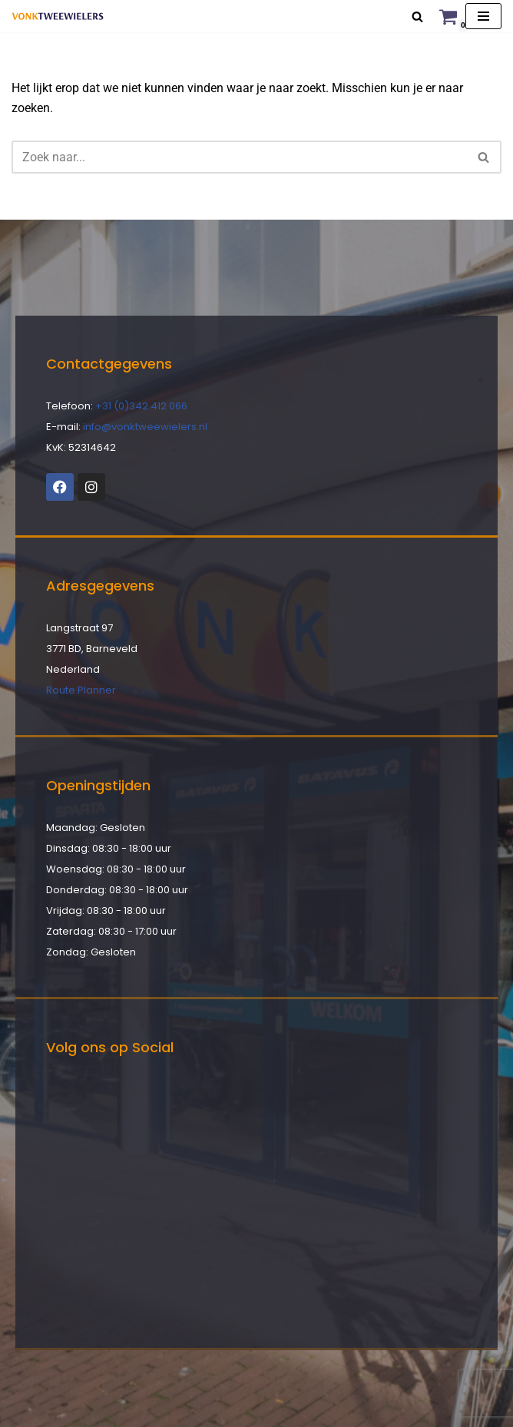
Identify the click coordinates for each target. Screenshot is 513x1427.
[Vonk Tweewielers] (58, 16)
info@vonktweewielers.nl (145, 426)
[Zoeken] (417, 16)
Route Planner (81, 690)
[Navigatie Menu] (483, 16)
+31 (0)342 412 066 (141, 406)
